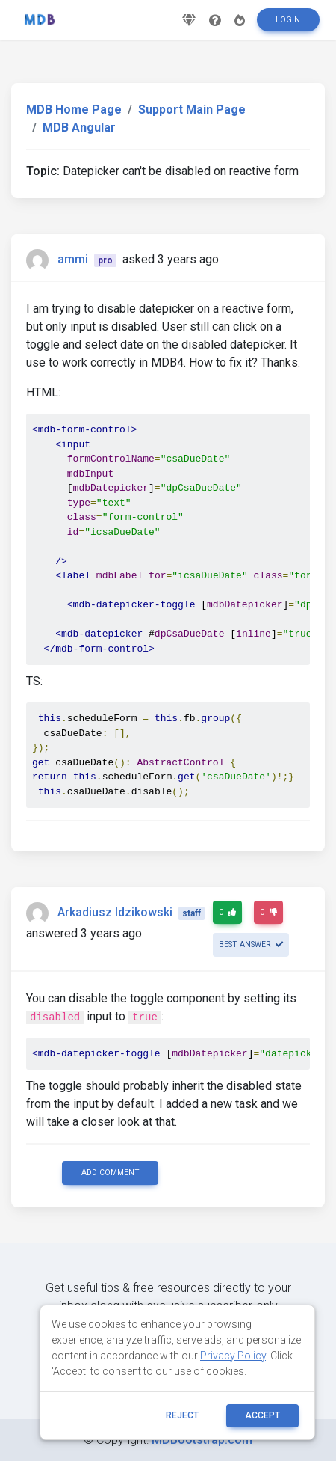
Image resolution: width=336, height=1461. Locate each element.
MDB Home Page (74, 109)
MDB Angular (79, 127)
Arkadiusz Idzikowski (114, 912)
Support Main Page (192, 109)
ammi (72, 259)
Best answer (251, 944)
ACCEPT (262, 1415)
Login (288, 20)
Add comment (110, 1172)
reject (182, 1415)
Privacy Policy (233, 1356)
